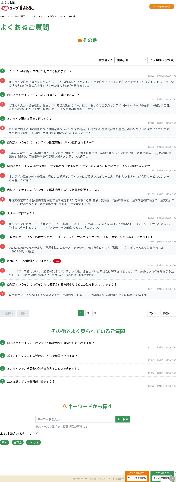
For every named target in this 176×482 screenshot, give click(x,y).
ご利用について (36, 16)
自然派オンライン (56, 16)
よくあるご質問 (17, 16)
